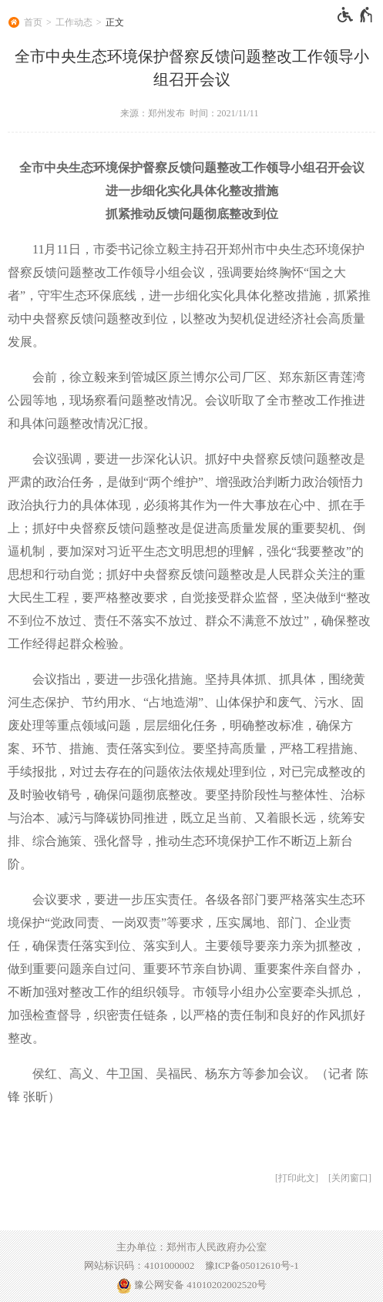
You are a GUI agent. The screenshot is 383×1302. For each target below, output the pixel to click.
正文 (115, 22)
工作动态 (73, 22)
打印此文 (296, 1178)
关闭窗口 (349, 1178)
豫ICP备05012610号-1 (252, 1265)
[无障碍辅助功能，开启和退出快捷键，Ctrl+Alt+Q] (355, 14)
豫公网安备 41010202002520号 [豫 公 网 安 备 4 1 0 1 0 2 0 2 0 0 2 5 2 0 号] (191, 1286)
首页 (33, 22)
